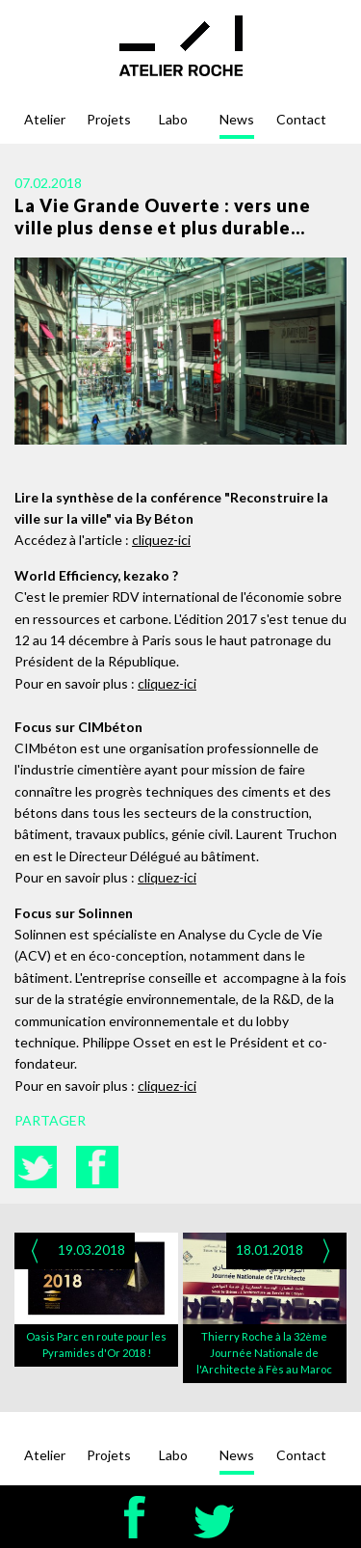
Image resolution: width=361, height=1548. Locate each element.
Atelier (44, 119)
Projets (109, 119)
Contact (301, 119)
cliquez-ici (161, 539)
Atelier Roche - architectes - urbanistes (181, 45)
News (236, 119)
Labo (173, 119)
